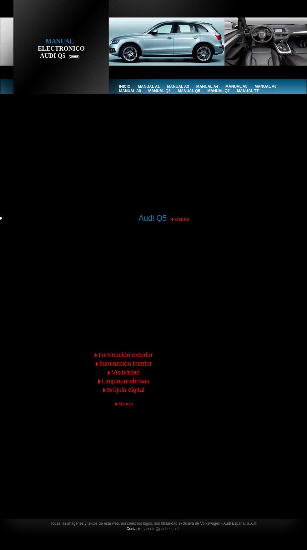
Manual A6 (265, 86)
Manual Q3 (159, 91)
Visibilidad (126, 372)
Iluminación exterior (125, 354)
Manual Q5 (189, 91)
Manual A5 (236, 86)
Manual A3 (178, 86)
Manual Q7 (218, 91)
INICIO (125, 86)
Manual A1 (149, 86)
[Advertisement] (106, 170)
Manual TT (248, 91)
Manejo (182, 219)
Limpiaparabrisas (125, 381)
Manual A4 (207, 86)
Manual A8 (130, 91)
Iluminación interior (125, 363)
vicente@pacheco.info (161, 529)
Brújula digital (125, 389)
